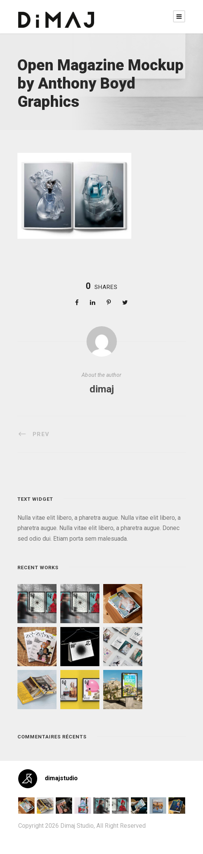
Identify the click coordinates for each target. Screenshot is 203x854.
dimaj (102, 389)
